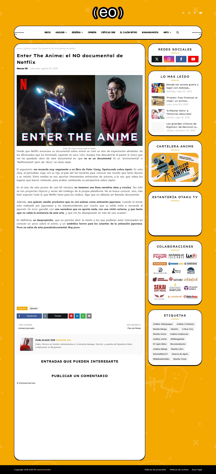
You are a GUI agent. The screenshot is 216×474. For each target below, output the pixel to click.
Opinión (27, 48)
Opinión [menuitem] (92, 32)
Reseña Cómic (180, 359)
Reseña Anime (159, 334)
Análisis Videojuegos (163, 324)
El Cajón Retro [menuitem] (128, 32)
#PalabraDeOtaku (161, 359)
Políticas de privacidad (155, 469)
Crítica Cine (187, 329)
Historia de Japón (180, 354)
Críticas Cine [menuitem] (108, 32)
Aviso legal (197, 469)
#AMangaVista (177, 339)
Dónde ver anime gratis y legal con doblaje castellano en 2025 (182, 86)
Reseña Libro (177, 349)
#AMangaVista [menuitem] (150, 32)
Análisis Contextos (185, 324)
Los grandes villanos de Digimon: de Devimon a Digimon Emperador (181, 125)
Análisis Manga (160, 349)
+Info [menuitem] (166, 32)
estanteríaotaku (43, 469)
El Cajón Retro (159, 344)
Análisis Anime (160, 339)
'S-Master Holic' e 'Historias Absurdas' (179, 112)
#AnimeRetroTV (160, 354)
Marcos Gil (22, 68)
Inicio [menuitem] (48, 32)
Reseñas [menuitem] (76, 32)
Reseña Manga (160, 329)
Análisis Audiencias (179, 334)
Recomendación (178, 344)
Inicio (19, 48)
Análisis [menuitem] (59, 32)
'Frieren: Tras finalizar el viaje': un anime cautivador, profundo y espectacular (182, 99)
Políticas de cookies (179, 469)
